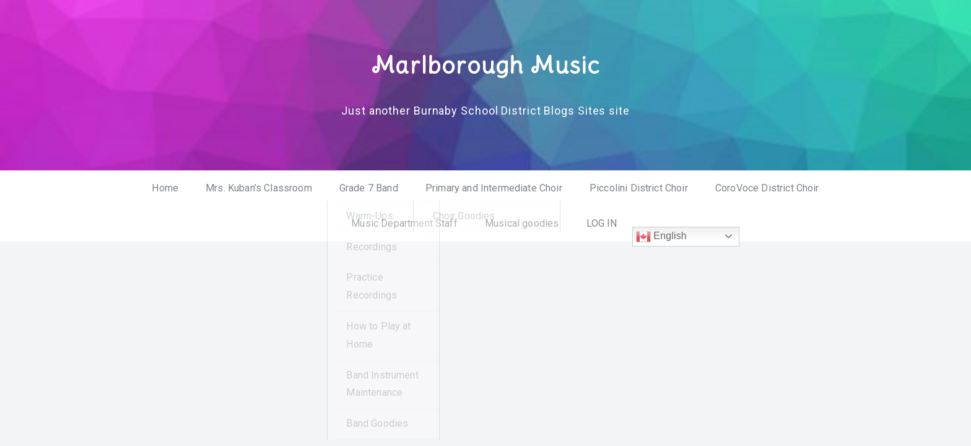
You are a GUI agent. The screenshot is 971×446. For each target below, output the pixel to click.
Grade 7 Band (368, 188)
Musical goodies (522, 223)
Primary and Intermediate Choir (493, 188)
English (661, 236)
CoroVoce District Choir (767, 188)
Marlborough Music (485, 64)
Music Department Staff (404, 223)
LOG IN (601, 223)
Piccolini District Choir (639, 188)
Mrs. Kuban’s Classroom (259, 188)
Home (165, 188)
